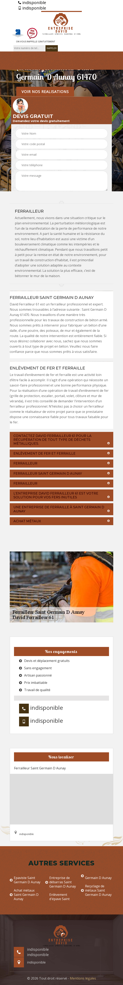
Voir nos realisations (45, 91)
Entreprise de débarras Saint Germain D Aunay (60, 882)
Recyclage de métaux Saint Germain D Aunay (96, 890)
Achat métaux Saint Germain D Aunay (24, 894)
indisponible (32, 2)
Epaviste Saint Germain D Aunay (25, 880)
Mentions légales (83, 978)
